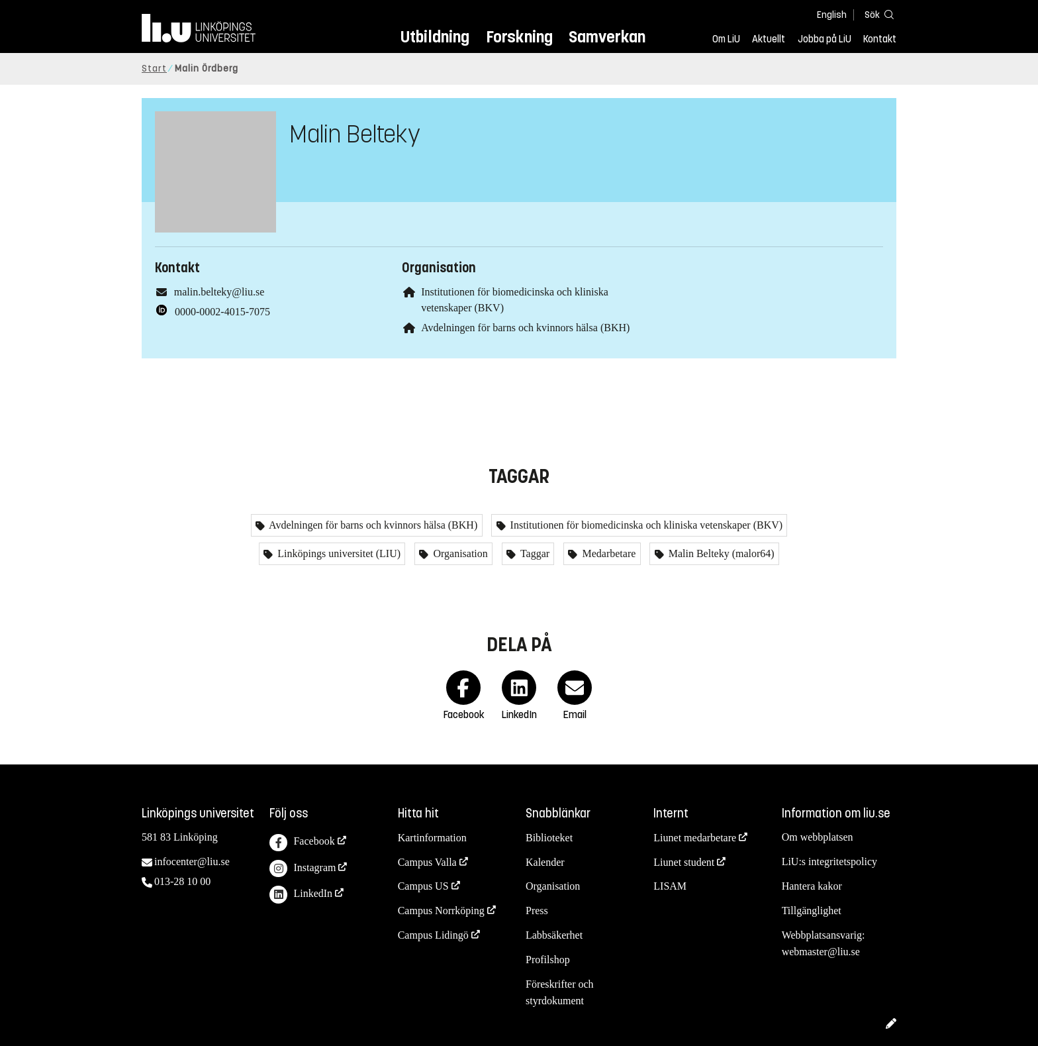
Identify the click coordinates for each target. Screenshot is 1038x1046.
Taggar (533, 553)
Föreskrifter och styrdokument (560, 992)
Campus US (423, 886)
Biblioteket (549, 837)
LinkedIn (300, 895)
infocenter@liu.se (192, 861)
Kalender (545, 862)
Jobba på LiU (824, 39)
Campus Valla (427, 862)
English (832, 15)
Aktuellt (768, 39)
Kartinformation (432, 837)
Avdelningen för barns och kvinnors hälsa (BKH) (525, 327)
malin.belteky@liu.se (219, 291)
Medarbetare (607, 553)
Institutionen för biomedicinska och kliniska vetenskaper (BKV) (645, 525)
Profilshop (548, 959)
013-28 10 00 (182, 881)
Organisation (458, 553)
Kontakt (879, 39)
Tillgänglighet (811, 910)
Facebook (301, 843)
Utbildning (435, 36)
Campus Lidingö (433, 935)
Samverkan (607, 36)
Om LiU (726, 39)
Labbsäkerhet (554, 935)
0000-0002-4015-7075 (222, 311)
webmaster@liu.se (821, 951)
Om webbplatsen (817, 837)
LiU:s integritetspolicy (829, 861)
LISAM (669, 886)
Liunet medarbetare (694, 837)
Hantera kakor (812, 886)
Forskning (519, 36)
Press (537, 910)
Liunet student (683, 862)
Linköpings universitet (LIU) (338, 553)
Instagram (302, 869)
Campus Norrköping (441, 910)
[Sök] (876, 14)
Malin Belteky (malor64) (720, 553)
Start (154, 68)
